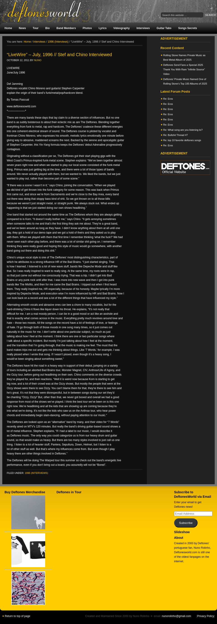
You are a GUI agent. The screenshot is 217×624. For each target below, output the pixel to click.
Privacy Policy (205, 616)
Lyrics (103, 28)
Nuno (37, 60)
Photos (87, 28)
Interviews (143, 28)
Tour (36, 28)
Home (8, 28)
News (22, 28)
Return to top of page (17, 616)
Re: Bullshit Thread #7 (175, 135)
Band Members (66, 28)
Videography (121, 28)
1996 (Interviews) (36, 473)
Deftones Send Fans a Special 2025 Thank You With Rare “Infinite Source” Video (184, 69)
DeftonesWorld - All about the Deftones (49, 11)
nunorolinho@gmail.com (176, 616)
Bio (47, 28)
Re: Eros (168, 98)
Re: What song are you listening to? (183, 129)
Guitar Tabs (164, 28)
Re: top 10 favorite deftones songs (182, 140)
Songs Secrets (187, 28)
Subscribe (186, 523)
